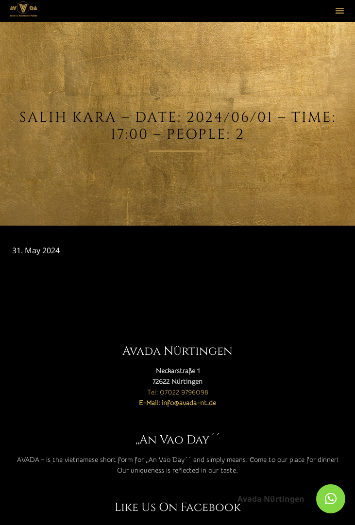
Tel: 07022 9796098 (177, 392)
